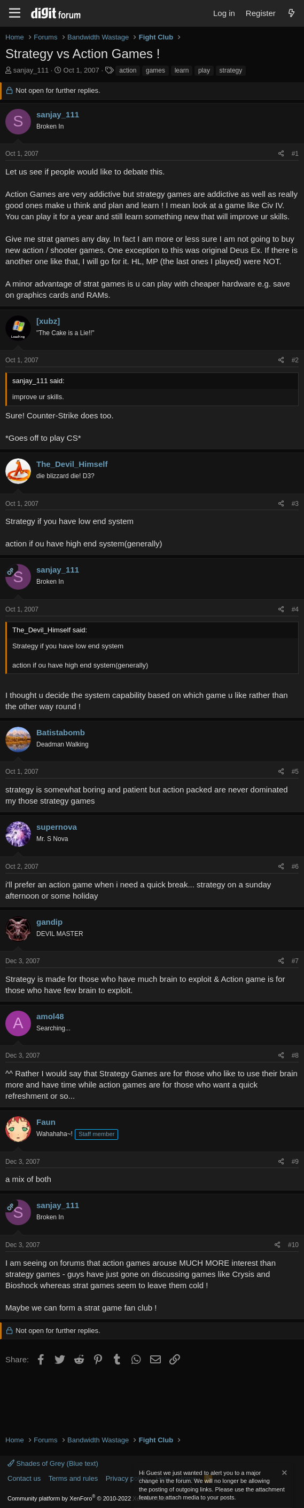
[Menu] (14, 13)
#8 (295, 1055)
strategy (231, 70)
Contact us (24, 1478)
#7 (295, 961)
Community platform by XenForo (87, 1498)
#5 (295, 771)
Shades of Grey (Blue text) (52, 1463)
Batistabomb (60, 732)
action (127, 70)
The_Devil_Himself (71, 464)
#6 (295, 866)
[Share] (281, 154)
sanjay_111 (31, 70)
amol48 (50, 1016)
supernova (56, 826)
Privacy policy (127, 1478)
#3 (295, 503)
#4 (295, 609)
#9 (295, 1161)
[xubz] (48, 321)
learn (182, 70)
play (204, 70)
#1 (295, 153)
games (155, 70)
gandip (49, 921)
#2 (295, 360)
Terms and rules (73, 1478)
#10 (293, 1245)
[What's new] (291, 13)
